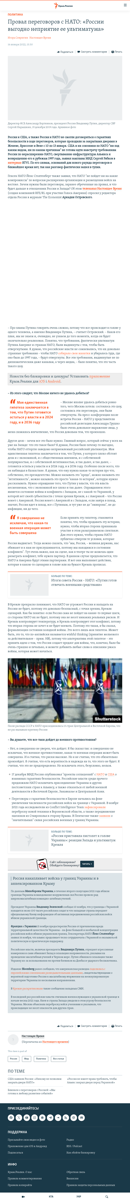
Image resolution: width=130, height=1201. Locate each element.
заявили (104, 816)
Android (54, 381)
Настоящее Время (40, 38)
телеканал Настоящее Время (102, 188)
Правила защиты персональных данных (91, 1185)
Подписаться (15, 1152)
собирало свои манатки (74, 353)
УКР (79, 1196)
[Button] (65, 52)
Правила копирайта (20, 1185)
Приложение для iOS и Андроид (27, 1146)
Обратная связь (76, 1172)
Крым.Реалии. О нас (20, 1172)
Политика (15, 14)
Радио (70, 1140)
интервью (14, 163)
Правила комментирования (25, 1178)
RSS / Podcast (74, 1146)
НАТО (100, 774)
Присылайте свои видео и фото (26, 1140)
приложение (99, 376)
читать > (87, 864)
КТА (51, 1196)
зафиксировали (95, 807)
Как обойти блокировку (81, 1152)
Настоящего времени (55, 1042)
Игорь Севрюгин (18, 38)
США (111, 774)
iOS (42, 381)
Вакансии (73, 1178)
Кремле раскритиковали (28, 988)
